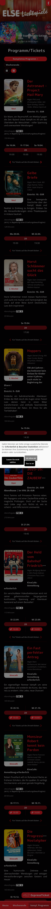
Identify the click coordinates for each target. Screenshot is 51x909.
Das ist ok (30, 463)
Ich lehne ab (31, 458)
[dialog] (25, 454)
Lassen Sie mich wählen (12, 460)
